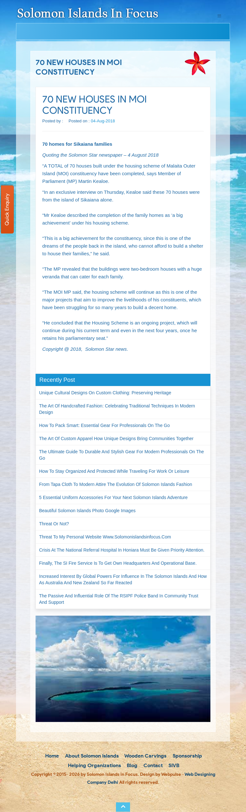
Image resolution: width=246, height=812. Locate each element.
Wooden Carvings (145, 756)
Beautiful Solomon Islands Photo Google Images (87, 510)
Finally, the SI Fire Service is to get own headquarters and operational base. (118, 563)
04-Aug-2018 (103, 121)
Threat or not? (54, 523)
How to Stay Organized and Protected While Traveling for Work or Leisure (114, 471)
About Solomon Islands (91, 756)
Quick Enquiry (7, 209)
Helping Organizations (94, 765)
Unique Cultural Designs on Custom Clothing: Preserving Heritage (105, 392)
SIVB (173, 765)
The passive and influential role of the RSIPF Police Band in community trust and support (118, 599)
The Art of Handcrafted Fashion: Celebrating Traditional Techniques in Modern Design (117, 409)
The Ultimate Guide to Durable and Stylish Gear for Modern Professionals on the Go (121, 455)
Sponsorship (186, 756)
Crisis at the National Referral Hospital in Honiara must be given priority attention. (121, 550)
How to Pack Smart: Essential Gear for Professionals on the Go (104, 425)
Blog (131, 765)
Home (51, 756)
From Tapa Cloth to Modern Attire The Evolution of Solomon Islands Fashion (115, 484)
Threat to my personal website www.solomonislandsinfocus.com (105, 536)
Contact (152, 765)
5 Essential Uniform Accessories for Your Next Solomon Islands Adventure (113, 497)
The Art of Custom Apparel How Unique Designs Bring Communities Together (116, 438)
